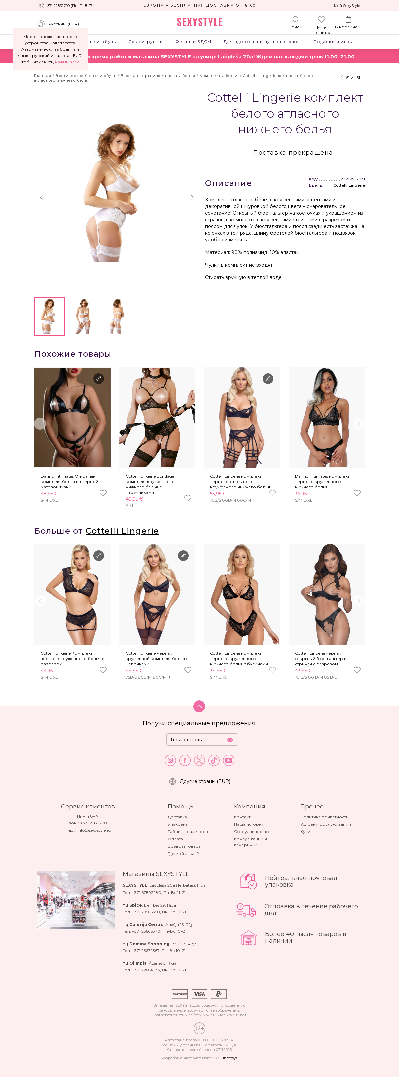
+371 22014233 (146, 969)
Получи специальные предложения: (200, 723)
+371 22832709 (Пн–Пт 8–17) (69, 5)
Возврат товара (184, 846)
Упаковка (178, 824)
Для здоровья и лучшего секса (262, 41)
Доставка (177, 816)
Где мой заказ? (183, 853)
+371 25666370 (146, 931)
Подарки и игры (333, 41)
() (58, 24)
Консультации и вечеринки (250, 841)
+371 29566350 (146, 911)
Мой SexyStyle (347, 5)
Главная (42, 75)
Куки (305, 831)
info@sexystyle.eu (94, 830)
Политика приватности (324, 816)
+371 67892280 (146, 892)
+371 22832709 (94, 822)
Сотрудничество (251, 831)
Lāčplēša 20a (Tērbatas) (172, 885)
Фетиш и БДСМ (193, 41)
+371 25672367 (146, 950)
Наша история (249, 824)
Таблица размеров (188, 831)
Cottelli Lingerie (349, 185)
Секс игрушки (145, 41)
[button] (41, 197)
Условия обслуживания (325, 824)
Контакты (243, 816)
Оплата (175, 838)
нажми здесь (68, 61)
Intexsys (230, 1058)
